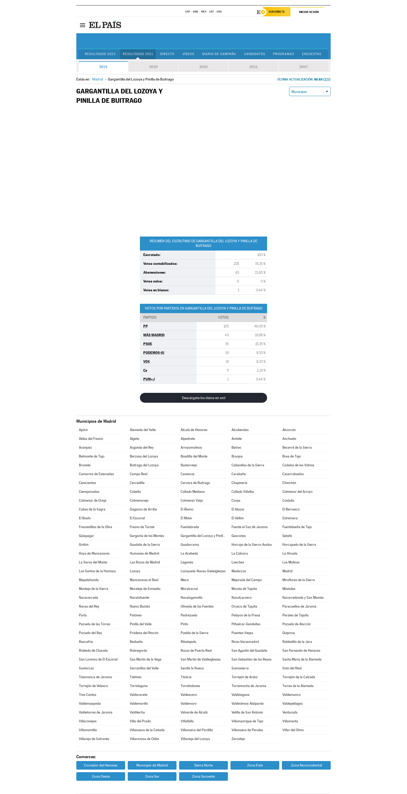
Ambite (237, 439)
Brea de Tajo (291, 457)
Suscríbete (278, 12)
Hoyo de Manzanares (94, 554)
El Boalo (85, 518)
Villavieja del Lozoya (195, 739)
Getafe (287, 536)
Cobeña (135, 492)
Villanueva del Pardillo (197, 730)
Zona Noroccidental (306, 765)
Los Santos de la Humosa (97, 571)
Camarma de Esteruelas (96, 474)
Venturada (289, 713)
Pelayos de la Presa (246, 615)
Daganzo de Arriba (143, 510)
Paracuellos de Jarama (299, 607)
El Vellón (238, 518)
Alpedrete (188, 439)
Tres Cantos (87, 695)
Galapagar (86, 536)
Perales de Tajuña (295, 615)
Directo (168, 54)
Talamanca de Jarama (95, 677)
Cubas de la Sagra (92, 510)
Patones (136, 615)
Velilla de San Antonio (247, 713)
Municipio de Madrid (152, 765)
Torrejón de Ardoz (245, 677)
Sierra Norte (203, 765)
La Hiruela (289, 554)
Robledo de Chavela (93, 651)
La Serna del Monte (93, 562)
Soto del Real (292, 668)
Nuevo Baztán (140, 607)
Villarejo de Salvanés (94, 739)
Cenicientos (87, 483)
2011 (253, 67)
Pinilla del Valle (141, 624)
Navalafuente (139, 598)
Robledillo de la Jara (297, 642)
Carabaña (239, 474)
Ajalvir (83, 430)
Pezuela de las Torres (94, 624)
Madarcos (239, 571)
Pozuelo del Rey (90, 633)
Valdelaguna (240, 695)
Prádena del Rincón (144, 633)
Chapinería (239, 483)
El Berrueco (291, 510)
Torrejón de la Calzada (298, 677)
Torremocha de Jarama (249, 686)
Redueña (136, 642)
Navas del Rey (89, 607)
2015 (203, 67)
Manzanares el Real (144, 580)
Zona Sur (152, 777)
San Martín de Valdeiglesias (201, 660)
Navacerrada (88, 598)
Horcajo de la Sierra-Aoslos (252, 545)
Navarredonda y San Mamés (303, 598)
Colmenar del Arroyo (297, 492)
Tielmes (135, 677)
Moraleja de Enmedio (145, 589)
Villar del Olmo (293, 730)
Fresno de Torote (142, 527)
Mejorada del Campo (247, 580)
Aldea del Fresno (91, 439)
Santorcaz (86, 668)
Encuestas (317, 54)
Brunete (85, 465)
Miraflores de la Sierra (298, 580)
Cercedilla (137, 483)
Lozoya (135, 571)
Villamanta (290, 721)
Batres (236, 448)
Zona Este (255, 765)
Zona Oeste (101, 777)
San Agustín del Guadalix (249, 651)
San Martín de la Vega (145, 660)
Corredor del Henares (100, 765)
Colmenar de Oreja (92, 501)
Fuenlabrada (190, 527)
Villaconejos (88, 721)
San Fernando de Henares (301, 651)
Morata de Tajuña (244, 589)
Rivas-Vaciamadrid (245, 642)
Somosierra (240, 668)
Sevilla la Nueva (192, 668)
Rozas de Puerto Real (196, 651)
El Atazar (238, 510)
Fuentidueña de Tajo (297, 527)
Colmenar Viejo (192, 501)
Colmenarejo (139, 501)
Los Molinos (291, 562)
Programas (288, 54)
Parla (83, 615)
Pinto (184, 624)
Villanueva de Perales (247, 730)
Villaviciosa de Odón (144, 739)
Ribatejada (188, 642)
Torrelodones (190, 686)
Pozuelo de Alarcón (296, 624)
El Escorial (137, 518)
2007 (303, 67)
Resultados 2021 (139, 54)
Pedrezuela (189, 615)
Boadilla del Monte (194, 457)
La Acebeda (189, 554)
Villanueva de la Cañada (147, 730)
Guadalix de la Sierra (145, 545)
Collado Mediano (193, 492)
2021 (103, 67)
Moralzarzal (189, 589)
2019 (153, 67)
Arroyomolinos (191, 448)
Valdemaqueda (90, 704)
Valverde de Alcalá (194, 713)
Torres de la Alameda (298, 686)
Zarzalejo (238, 739)
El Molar (186, 518)
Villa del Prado (140, 721)
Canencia (187, 474)
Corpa (236, 501)
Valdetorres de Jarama (95, 713)
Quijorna (288, 633)
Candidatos (258, 54)
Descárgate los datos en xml (203, 398)
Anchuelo (289, 439)
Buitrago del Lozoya (144, 465)
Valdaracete (138, 695)
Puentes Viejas (242, 633)
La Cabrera (240, 554)
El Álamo (187, 510)
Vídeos (190, 54)
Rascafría (86, 642)
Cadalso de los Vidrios (298, 465)
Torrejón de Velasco (93, 686)
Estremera (290, 518)
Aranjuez (85, 448)
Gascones (239, 536)
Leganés (187, 562)
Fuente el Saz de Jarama (250, 527)
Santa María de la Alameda (302, 660)
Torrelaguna (139, 686)
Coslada (288, 501)
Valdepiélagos (292, 704)
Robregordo (138, 651)
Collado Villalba (243, 492)
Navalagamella (191, 598)
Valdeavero (189, 695)
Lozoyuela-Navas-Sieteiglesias (203, 571)
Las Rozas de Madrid (145, 562)
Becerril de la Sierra (297, 448)
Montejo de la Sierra (93, 589)
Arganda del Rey (142, 448)
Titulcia (186, 677)
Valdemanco (291, 695)
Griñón (84, 545)
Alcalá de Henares (194, 430)
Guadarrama (190, 545)
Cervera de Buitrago (195, 483)
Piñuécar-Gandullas (246, 624)
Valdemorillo (139, 704)
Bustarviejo (189, 465)
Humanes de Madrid (144, 554)
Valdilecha (137, 713)
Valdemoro (188, 704)
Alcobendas (240, 430)
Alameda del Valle (143, 430)
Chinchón (289, 483)
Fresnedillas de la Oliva (95, 527)
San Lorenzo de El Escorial (98, 660)
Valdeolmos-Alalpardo (248, 704)
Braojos (237, 457)
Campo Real (138, 474)
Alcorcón (289, 430)
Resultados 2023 (100, 54)
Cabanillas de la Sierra (248, 465)
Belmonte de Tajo (91, 457)
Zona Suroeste (203, 777)
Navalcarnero (242, 598)
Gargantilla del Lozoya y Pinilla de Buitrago (203, 536)
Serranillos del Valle (144, 668)
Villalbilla (187, 721)
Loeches (238, 562)
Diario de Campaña (222, 54)
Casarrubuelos (293, 474)
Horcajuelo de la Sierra (299, 545)
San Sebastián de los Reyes (252, 660)
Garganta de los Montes (147, 536)
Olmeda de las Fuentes (197, 607)
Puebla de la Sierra (194, 633)
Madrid (287, 571)
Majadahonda (89, 580)
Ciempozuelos (89, 492)
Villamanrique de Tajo (247, 721)
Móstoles (288, 589)
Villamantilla (88, 730)
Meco (185, 580)
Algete (134, 439)
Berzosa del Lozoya (144, 457)
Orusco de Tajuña (244, 607)
